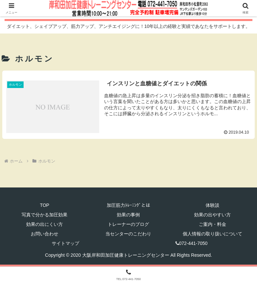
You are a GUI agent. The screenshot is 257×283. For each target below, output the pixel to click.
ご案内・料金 (212, 224)
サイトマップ (65, 243)
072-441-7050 (191, 243)
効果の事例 (128, 214)
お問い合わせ (44, 233)
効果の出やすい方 (212, 214)
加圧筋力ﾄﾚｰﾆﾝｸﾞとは (128, 205)
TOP (44, 205)
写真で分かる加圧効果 (44, 214)
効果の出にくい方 (44, 224)
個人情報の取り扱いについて (212, 233)
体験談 (212, 205)
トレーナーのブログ (128, 224)
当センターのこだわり (128, 233)
